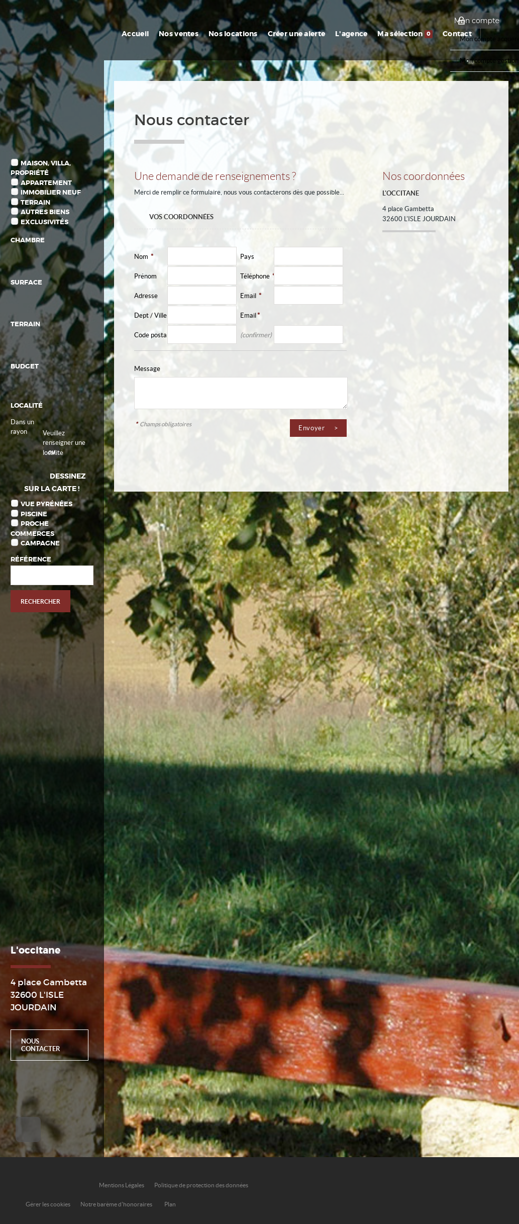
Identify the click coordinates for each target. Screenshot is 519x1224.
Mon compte (476, 20)
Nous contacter (40, 1045)
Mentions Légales (121, 1185)
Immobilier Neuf (51, 192)
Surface (26, 282)
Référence (31, 559)
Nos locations (233, 33)
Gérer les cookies (48, 1204)
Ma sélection (405, 33)
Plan (170, 1204)
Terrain (35, 202)
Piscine (34, 514)
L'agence (351, 33)
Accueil (135, 33)
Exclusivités (44, 222)
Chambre (28, 240)
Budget (25, 366)
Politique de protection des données (201, 1185)
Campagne (40, 543)
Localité (27, 405)
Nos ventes (178, 33)
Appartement (46, 182)
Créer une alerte (297, 33)
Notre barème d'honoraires (116, 1204)
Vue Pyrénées (46, 504)
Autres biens (45, 212)
